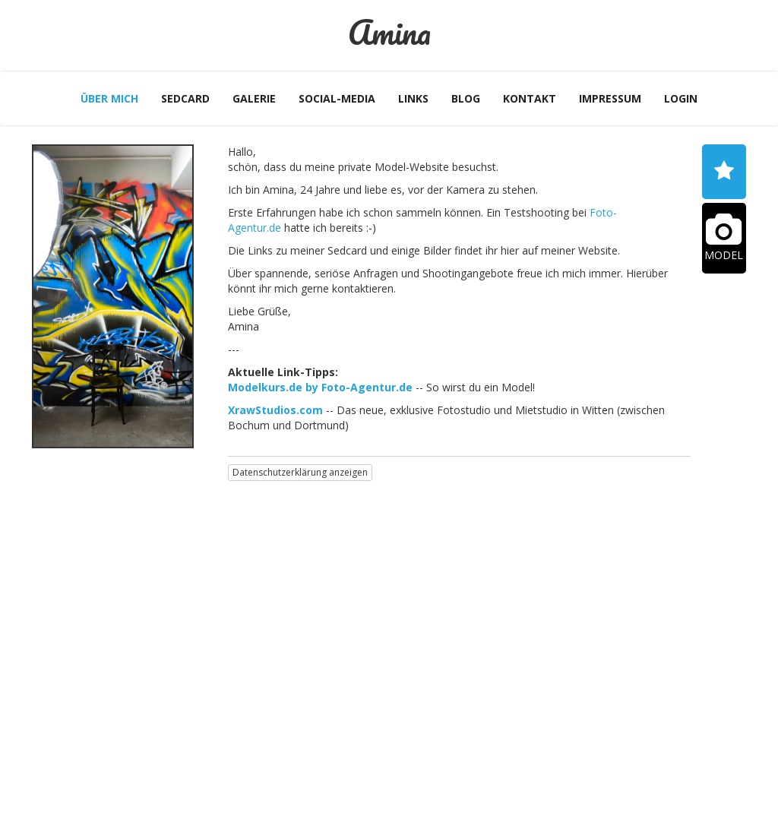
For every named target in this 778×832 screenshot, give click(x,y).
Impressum (610, 98)
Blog (465, 98)
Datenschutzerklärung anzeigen (300, 472)
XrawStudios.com (275, 410)
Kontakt (529, 98)
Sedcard (185, 98)
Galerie (254, 98)
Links (413, 98)
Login (680, 98)
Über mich (109, 98)
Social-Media (337, 98)
